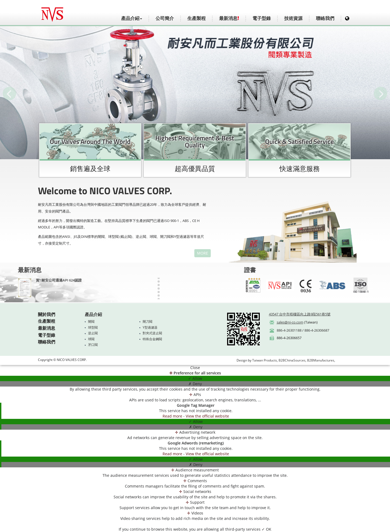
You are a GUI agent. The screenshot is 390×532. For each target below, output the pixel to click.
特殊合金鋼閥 (152, 339)
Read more (173, 416)
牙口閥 (93, 344)
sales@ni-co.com (290, 322)
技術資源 (293, 18)
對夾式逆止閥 (152, 333)
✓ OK (266, 529)
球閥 (91, 339)
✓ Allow (195, 378)
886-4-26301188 (289, 330)
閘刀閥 (147, 321)
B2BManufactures (320, 360)
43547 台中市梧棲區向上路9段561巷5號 (300, 314)
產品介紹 (93, 314)
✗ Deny (195, 383)
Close (195, 367)
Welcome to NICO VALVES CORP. (98, 190)
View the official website (207, 416)
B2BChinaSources (292, 360)
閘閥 (91, 321)
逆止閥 (93, 333)
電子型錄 (261, 18)
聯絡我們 (325, 18)
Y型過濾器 (150, 327)
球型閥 (93, 327)
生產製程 (196, 18)
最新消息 (229, 18)
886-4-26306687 (316, 330)
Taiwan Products (264, 360)
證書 (298, 269)
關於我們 (46, 314)
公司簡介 (165, 18)
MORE (196, 253)
